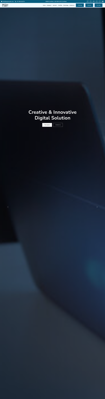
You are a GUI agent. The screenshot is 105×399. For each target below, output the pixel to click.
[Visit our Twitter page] (91, 1)
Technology (65, 5)
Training (80, 5)
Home (44, 5)
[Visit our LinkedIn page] (94, 1)
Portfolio (60, 5)
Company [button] (49, 5)
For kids (99, 5)
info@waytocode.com (7, 1)
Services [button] (54, 5)
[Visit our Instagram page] (97, 1)
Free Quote (46, 125)
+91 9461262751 (20, 1)
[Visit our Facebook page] (88, 1)
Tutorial (89, 5)
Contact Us (71, 5)
